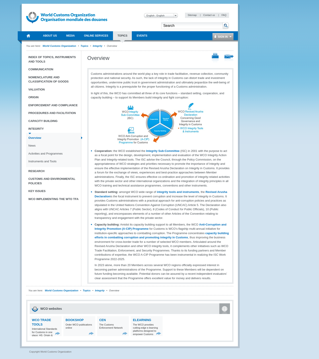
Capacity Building (43, 121)
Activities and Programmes (45, 153)
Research (36, 171)
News (32, 145)
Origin (33, 97)
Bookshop (75, 320)
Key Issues (37, 191)
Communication (40, 69)
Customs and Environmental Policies (51, 181)
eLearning (142, 320)
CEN (102, 320)
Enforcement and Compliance (53, 105)
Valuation (36, 89)
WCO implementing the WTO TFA (53, 199)
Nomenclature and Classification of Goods (48, 79)
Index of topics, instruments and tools (52, 59)
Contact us (209, 15)
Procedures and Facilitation (52, 113)
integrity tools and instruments (178, 192)
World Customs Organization (60, 46)
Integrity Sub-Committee (163, 151)
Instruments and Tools (42, 161)
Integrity (97, 46)
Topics (84, 46)
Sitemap (192, 15)
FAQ (224, 15)
